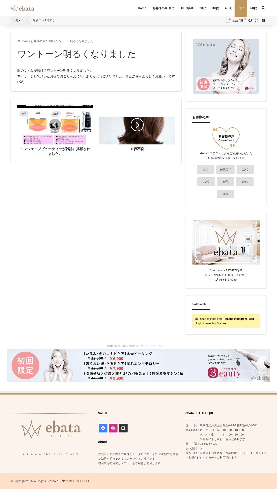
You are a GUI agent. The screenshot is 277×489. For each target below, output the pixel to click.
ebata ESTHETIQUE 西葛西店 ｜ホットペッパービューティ (138, 346)
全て (206, 169)
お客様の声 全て (163, 8)
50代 (241, 8)
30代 (215, 8)
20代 (203, 8)
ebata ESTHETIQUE (77, 481)
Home (142, 8)
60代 (253, 8)
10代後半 (187, 8)
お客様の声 (38, 41)
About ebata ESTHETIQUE (226, 270)
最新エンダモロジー (45, 20)
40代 (228, 8)
